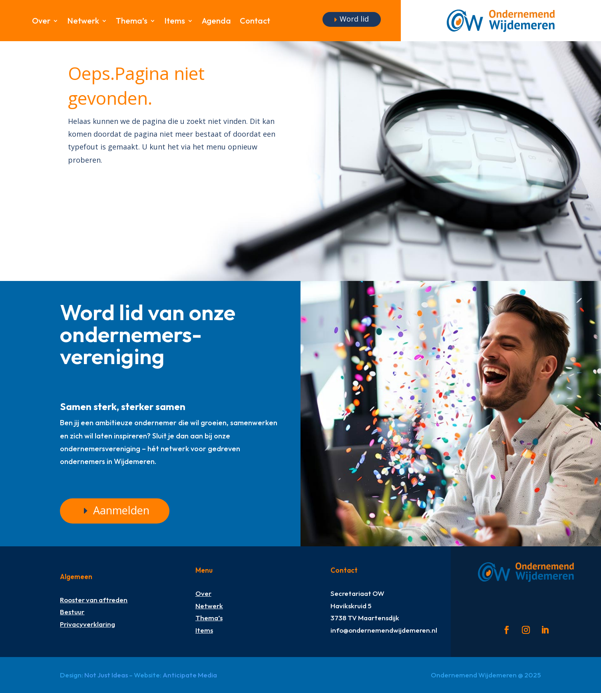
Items (174, 22)
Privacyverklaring (87, 624)
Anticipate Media (190, 675)
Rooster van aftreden (93, 599)
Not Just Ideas (106, 675)
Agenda (216, 22)
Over (41, 22)
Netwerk (83, 22)
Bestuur (72, 611)
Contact (255, 22)
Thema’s (131, 22)
